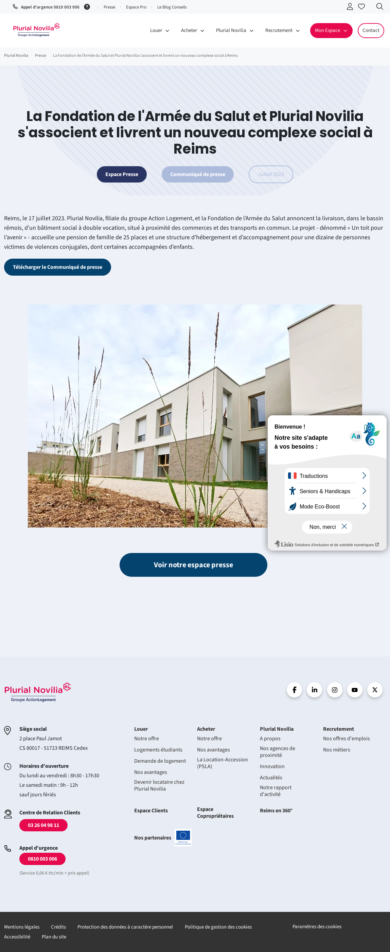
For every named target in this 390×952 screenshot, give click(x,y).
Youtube (354, 689)
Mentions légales (21, 927)
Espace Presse (121, 174)
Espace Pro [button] (136, 7)
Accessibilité (17, 936)
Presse (109, 7)
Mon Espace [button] (327, 30)
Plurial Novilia (277, 729)
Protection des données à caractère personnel (125, 927)
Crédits (58, 927)
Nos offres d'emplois (346, 738)
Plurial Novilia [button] (231, 30)
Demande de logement (160, 761)
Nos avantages (150, 772)
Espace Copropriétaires (215, 812)
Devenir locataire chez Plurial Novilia (159, 785)
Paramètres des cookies (316, 926)
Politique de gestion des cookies (218, 927)
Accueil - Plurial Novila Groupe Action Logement (36, 30)
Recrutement (338, 729)
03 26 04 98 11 (43, 825)
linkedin (314, 689)
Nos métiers (336, 749)
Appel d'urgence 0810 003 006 (50, 7)
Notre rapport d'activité (275, 791)
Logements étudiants (158, 749)
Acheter (206, 729)
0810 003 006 (42, 859)
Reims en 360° (276, 810)
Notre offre (146, 738)
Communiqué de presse (197, 174)
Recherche (381, 7)
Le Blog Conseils (172, 7)
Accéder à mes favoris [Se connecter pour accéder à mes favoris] (363, 7)
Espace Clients (151, 810)
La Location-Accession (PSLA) (222, 763)
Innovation (272, 766)
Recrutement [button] (278, 30)
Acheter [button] (189, 30)
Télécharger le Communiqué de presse (57, 267)
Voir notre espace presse (193, 564)
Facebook (294, 689)
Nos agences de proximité (277, 752)
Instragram (334, 689)
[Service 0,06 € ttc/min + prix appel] (88, 6)
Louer (141, 729)
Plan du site (54, 936)
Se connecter (351, 7)
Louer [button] (156, 30)
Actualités (271, 777)
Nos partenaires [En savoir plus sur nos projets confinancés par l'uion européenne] (163, 837)
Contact (370, 30)
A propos (270, 738)
